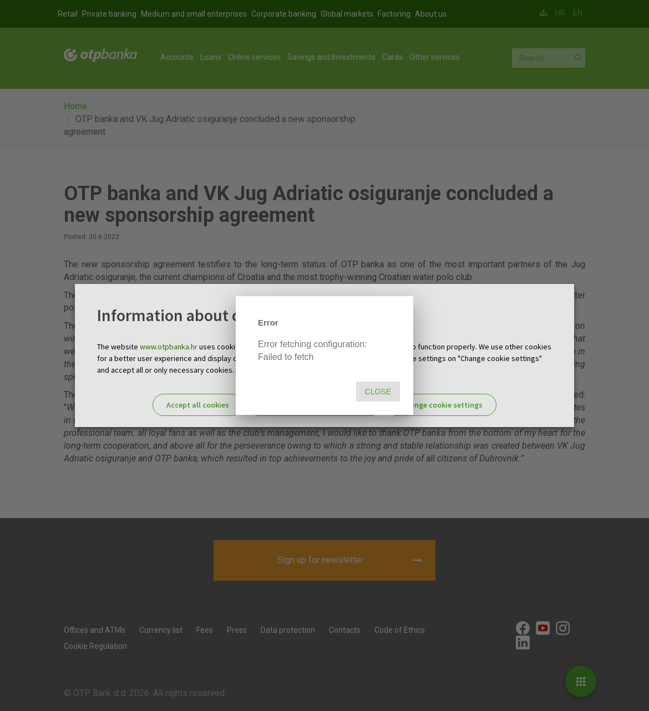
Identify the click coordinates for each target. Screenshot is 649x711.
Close (378, 391)
